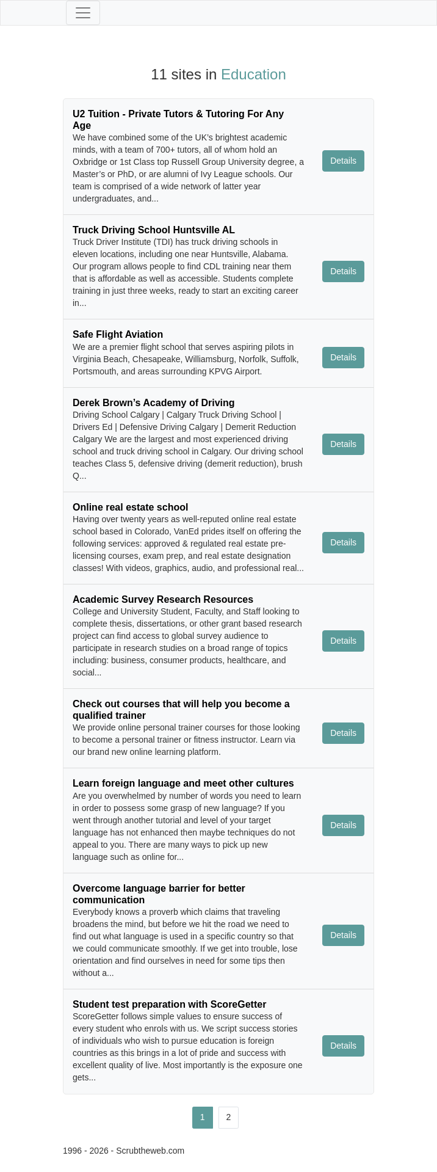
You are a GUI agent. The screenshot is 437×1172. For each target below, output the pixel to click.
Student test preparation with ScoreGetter (169, 1004)
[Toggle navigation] (83, 13)
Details (343, 161)
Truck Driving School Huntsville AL (154, 230)
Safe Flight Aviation (118, 334)
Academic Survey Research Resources (163, 599)
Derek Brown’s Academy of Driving (154, 403)
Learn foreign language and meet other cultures (183, 783)
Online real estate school (130, 507)
